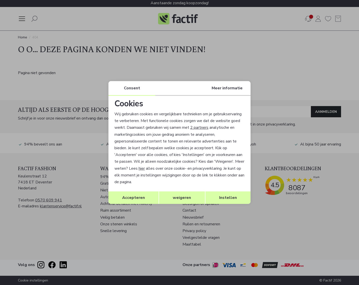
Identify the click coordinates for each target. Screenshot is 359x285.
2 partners (199, 127)
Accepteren (133, 197)
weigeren (182, 197)
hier (142, 168)
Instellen (228, 197)
